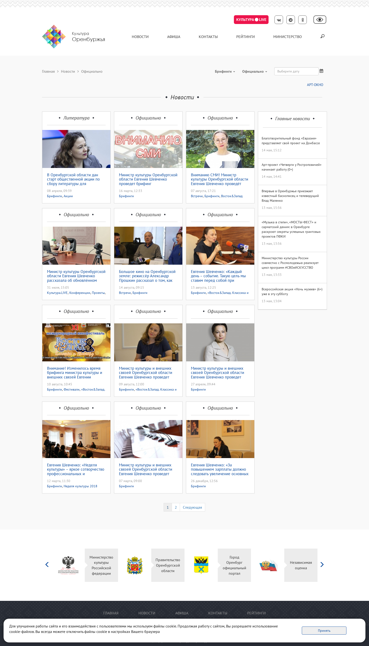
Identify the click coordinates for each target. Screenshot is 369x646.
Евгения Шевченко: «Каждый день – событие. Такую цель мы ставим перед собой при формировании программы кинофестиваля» (218, 276)
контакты (208, 36)
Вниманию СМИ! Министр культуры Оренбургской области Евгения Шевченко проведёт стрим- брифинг (219, 179)
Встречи (197, 196)
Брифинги (54, 196)
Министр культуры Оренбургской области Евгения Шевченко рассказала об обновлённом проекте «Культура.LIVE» (76, 276)
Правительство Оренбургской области (168, 565)
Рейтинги (245, 36)
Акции (68, 196)
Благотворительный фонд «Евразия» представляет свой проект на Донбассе (291, 140)
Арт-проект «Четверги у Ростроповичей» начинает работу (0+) (292, 167)
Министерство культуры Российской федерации (101, 565)
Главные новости (292, 118)
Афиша (173, 36)
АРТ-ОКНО (315, 84)
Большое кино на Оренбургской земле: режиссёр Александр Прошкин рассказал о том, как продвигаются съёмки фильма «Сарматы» (147, 276)
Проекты (98, 293)
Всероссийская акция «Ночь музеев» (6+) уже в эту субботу (292, 291)
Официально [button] (254, 71)
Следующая (192, 507)
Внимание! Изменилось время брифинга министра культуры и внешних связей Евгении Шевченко (74, 372)
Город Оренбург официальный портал (234, 565)
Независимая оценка (301, 565)
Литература (76, 117)
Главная (48, 71)
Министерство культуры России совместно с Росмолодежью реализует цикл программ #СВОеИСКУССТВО (290, 263)
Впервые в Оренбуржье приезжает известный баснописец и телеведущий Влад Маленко (290, 196)
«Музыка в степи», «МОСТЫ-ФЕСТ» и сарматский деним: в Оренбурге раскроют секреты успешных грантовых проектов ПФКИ (291, 229)
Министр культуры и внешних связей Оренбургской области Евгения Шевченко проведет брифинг (217, 372)
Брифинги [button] (225, 71)
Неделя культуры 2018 (80, 486)
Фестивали (72, 389)
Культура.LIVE (57, 293)
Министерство (287, 36)
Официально (148, 117)
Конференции (79, 293)
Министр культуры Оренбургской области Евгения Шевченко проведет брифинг (148, 179)
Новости (140, 36)
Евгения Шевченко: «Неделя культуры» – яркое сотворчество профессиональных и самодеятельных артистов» (75, 469)
